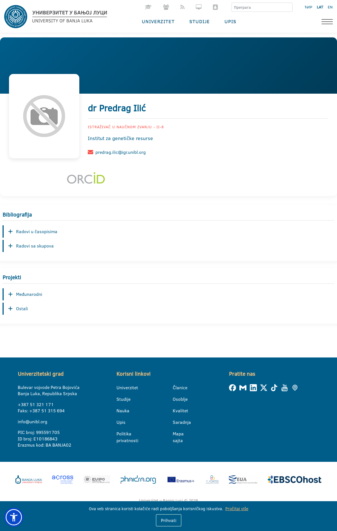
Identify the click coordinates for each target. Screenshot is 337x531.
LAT (320, 7)
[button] (14, 517)
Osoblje (176, 399)
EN (330, 7)
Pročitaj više (236, 509)
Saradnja (176, 422)
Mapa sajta (176, 434)
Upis (230, 21)
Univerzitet (158, 21)
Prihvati (168, 520)
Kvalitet (176, 411)
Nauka (119, 411)
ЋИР (308, 7)
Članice (176, 387)
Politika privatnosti (119, 434)
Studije (199, 21)
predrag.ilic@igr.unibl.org (120, 152)
